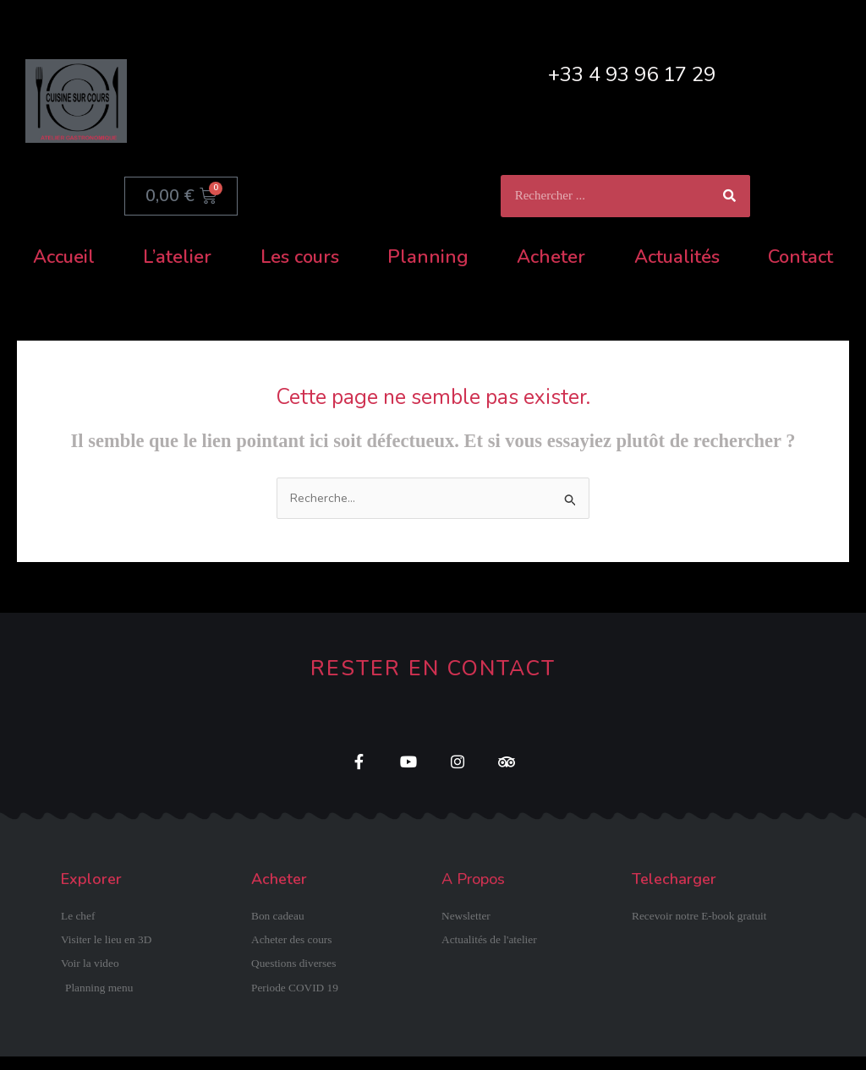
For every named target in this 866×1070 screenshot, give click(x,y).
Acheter (551, 257)
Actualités (677, 257)
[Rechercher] (729, 196)
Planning (428, 257)
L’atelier (177, 257)
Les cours (299, 257)
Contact (800, 257)
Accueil (64, 257)
